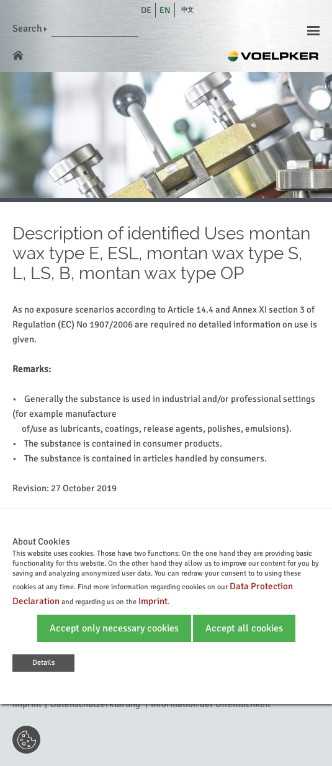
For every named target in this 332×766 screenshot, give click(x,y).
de (146, 10)
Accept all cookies (244, 628)
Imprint (27, 704)
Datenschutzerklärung (95, 704)
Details (43, 662)
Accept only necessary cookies (114, 628)
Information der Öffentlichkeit (211, 704)
